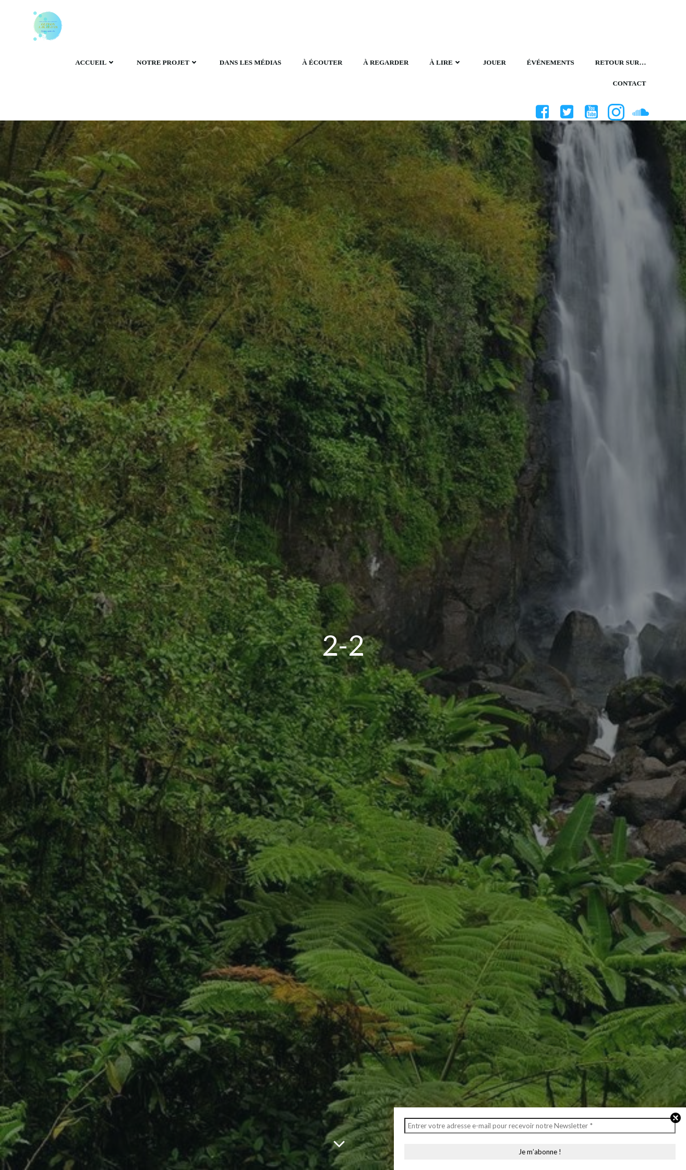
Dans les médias (250, 62)
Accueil (95, 62)
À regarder (385, 62)
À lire (445, 62)
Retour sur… (620, 62)
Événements (550, 62)
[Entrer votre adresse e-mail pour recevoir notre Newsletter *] (540, 1125)
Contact (629, 83)
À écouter (322, 62)
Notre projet (168, 62)
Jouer (494, 62)
